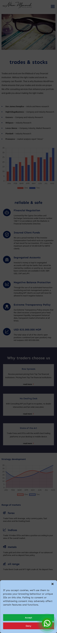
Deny (28, 626)
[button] (52, 583)
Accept (28, 617)
